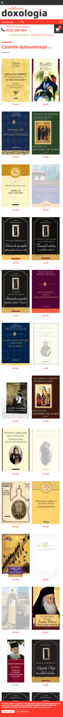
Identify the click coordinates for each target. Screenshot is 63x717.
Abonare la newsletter (18, 26)
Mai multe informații (45, 707)
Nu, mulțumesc (23, 711)
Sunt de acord (8, 711)
